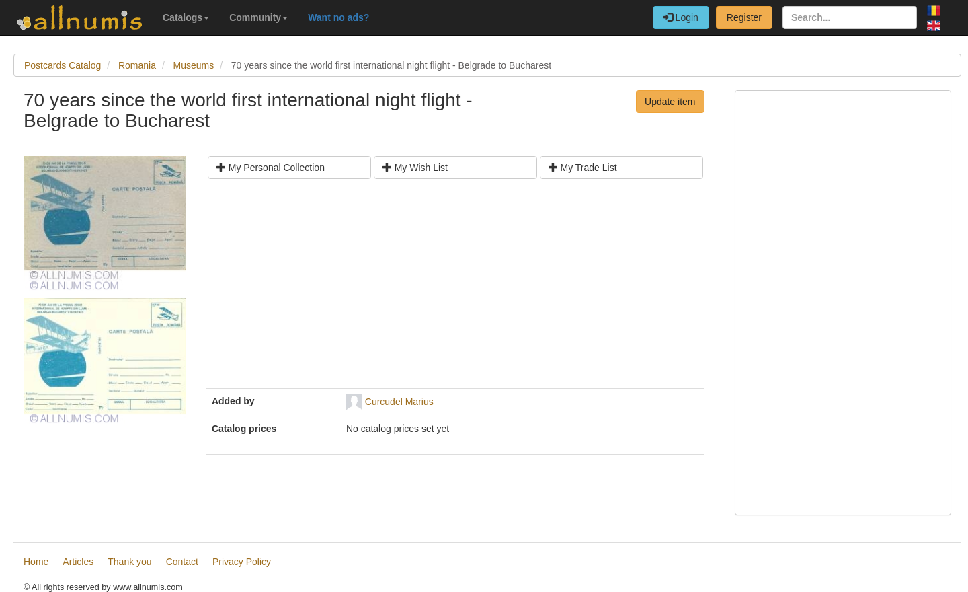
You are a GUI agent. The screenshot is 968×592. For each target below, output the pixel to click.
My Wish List (415, 167)
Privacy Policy (241, 561)
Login (680, 17)
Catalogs (186, 17)
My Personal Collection (270, 167)
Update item (670, 101)
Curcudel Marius (399, 401)
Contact (182, 561)
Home (36, 561)
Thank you (129, 561)
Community (258, 17)
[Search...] (849, 17)
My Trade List (583, 167)
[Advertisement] (455, 288)
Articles (78, 561)
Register (744, 17)
